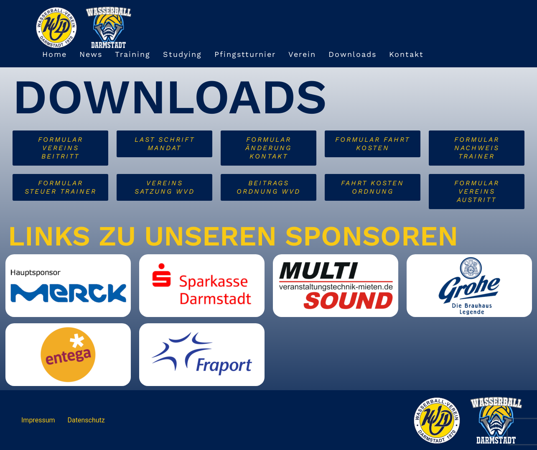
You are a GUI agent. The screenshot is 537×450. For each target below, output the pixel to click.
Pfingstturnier (245, 54)
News (90, 54)
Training (132, 54)
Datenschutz (86, 420)
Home (54, 54)
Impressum (38, 420)
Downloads (352, 54)
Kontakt (406, 54)
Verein (302, 54)
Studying (182, 54)
